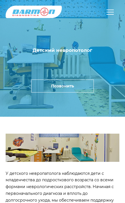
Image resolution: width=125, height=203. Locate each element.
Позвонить (62, 86)
